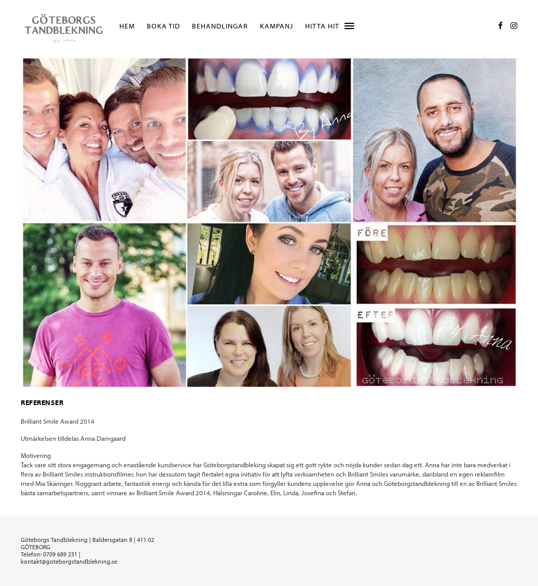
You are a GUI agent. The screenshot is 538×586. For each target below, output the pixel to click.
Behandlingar (220, 26)
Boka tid (163, 26)
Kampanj (276, 26)
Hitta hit (322, 26)
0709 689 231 (60, 554)
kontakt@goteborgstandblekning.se (69, 561)
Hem (127, 26)
